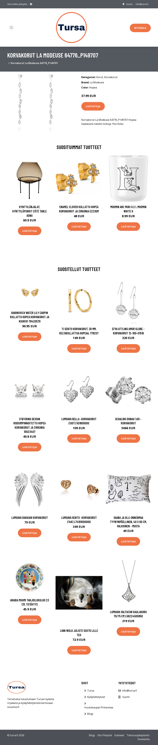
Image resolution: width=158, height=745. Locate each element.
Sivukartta (144, 739)
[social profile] (31, 4)
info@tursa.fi (142, 4)
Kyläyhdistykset (96, 697)
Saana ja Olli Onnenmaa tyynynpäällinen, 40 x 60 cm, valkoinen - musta (128, 522)
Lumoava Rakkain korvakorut (29, 517)
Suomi (129, 4)
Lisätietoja (93, 106)
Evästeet (119, 735)
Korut (99, 77)
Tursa (90, 690)
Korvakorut (110, 77)
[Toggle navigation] (11, 27)
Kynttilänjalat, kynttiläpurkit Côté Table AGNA (29, 211)
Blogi (90, 713)
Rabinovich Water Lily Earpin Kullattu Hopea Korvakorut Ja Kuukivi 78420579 (29, 317)
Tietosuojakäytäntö (138, 735)
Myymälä (140, 27)
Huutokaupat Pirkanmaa (98, 707)
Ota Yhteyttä (104, 735)
